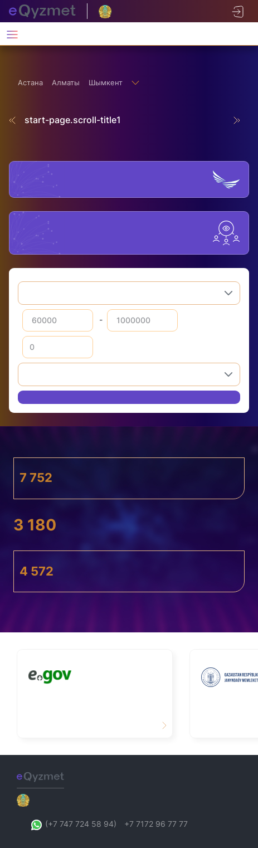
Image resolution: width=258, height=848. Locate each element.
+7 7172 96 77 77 (156, 823)
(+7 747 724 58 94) (73, 823)
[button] (228, 293)
